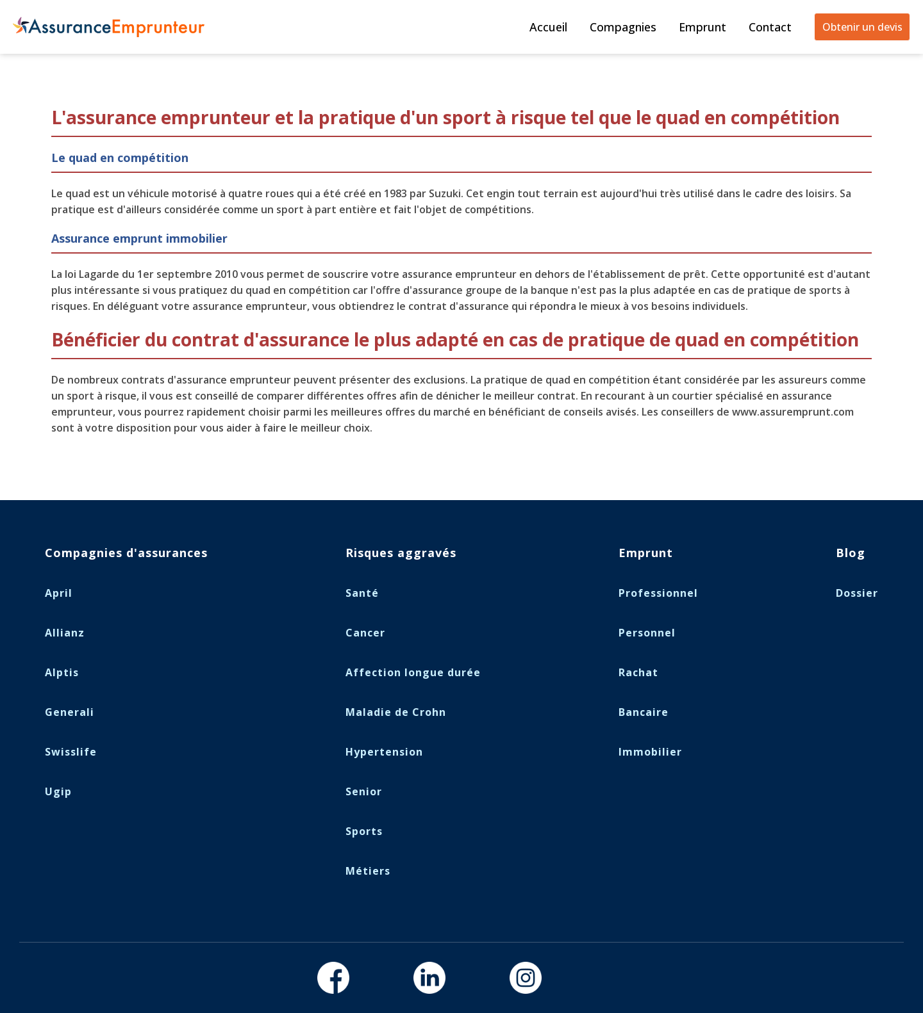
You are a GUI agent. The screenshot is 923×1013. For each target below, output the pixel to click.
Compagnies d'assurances (126, 552)
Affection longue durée (413, 672)
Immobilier (650, 752)
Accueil (548, 27)
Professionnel (658, 593)
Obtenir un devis (862, 27)
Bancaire (644, 712)
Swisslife (71, 752)
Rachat (638, 672)
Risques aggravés (400, 552)
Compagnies (623, 27)
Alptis (62, 672)
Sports (364, 831)
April (58, 593)
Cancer (365, 633)
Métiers (367, 871)
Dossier (857, 593)
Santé (362, 593)
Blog (850, 552)
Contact (770, 27)
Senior (363, 791)
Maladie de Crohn (395, 712)
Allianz (65, 633)
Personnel (647, 633)
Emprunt (702, 27)
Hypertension (384, 752)
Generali (69, 712)
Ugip (58, 791)
